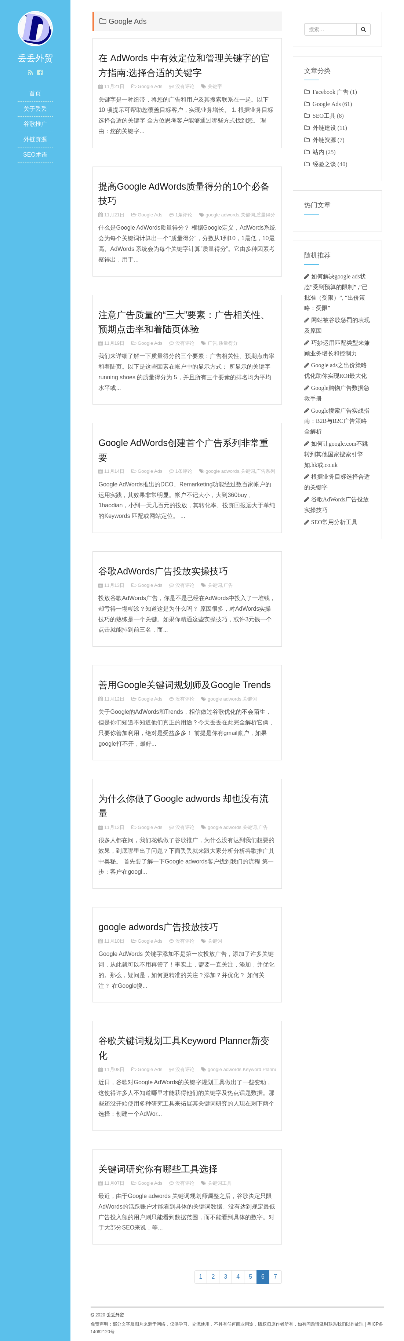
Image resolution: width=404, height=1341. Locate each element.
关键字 (215, 86)
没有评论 (184, 86)
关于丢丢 (35, 109)
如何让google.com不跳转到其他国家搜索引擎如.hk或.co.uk (336, 454)
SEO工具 (324, 115)
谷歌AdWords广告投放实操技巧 (163, 571)
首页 (35, 93)
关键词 (248, 215)
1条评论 (183, 215)
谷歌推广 (35, 124)
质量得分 (265, 215)
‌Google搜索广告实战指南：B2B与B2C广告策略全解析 (337, 421)
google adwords (222, 215)
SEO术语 (35, 154)
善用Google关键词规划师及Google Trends (184, 685)
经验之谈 (324, 164)
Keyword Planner (261, 1069)
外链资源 (35, 139)
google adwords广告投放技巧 (158, 927)
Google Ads (150, 86)
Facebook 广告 (331, 92)
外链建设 (324, 128)
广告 (212, 343)
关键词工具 (220, 1183)
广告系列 (265, 471)
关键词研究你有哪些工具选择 (158, 1169)
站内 (318, 152)
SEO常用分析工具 (334, 522)
